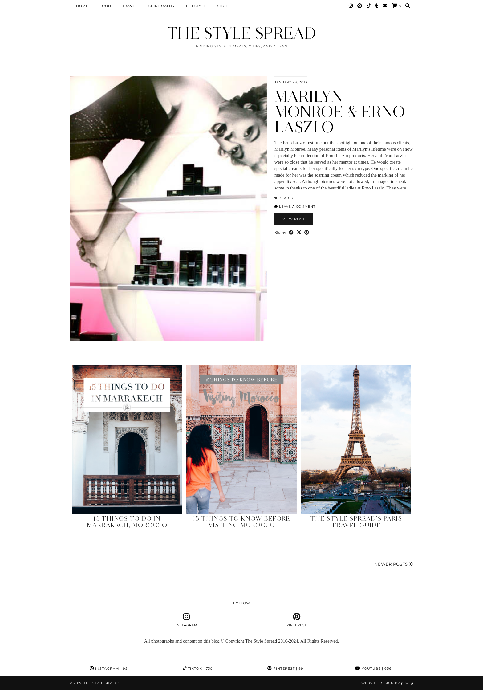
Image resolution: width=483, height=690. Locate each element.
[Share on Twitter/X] (299, 232)
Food (105, 6)
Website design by (387, 683)
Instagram (110, 668)
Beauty (286, 198)
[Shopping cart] (396, 6)
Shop (223, 6)
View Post (293, 219)
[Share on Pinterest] (306, 232)
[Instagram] (351, 6)
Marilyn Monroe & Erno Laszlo (339, 111)
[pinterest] (296, 620)
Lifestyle (196, 6)
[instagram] (187, 620)
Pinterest (285, 668)
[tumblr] (376, 6)
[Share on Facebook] (291, 232)
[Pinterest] (359, 6)
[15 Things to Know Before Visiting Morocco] (241, 439)
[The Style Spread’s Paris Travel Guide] (356, 439)
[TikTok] (369, 6)
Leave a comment (294, 207)
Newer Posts (393, 564)
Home (82, 6)
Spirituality (161, 6)
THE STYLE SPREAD (241, 33)
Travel (129, 6)
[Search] (407, 6)
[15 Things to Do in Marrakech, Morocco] (127, 439)
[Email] (385, 6)
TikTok (198, 668)
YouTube (373, 668)
